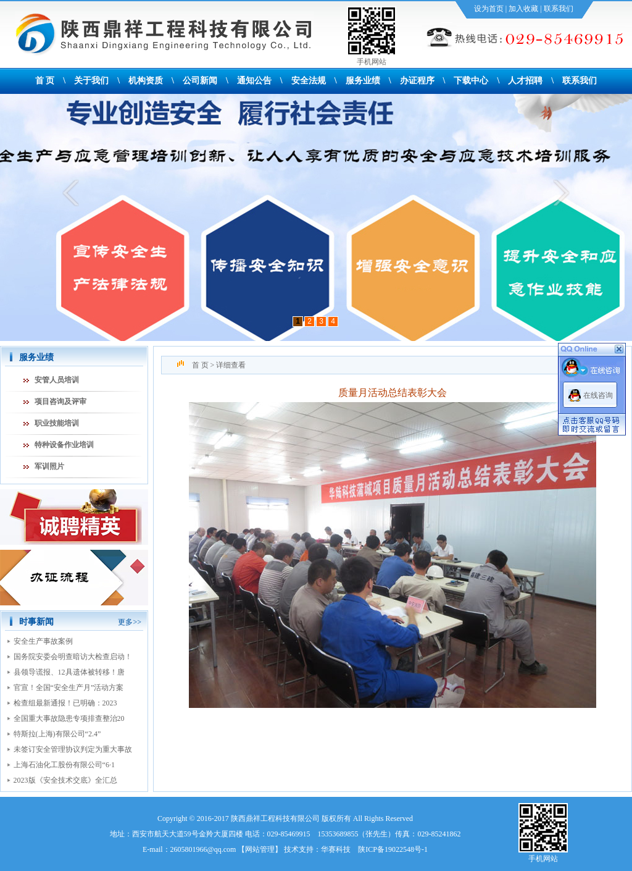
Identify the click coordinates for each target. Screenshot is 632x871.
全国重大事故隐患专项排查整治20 (69, 718)
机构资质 (145, 80)
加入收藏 (523, 8)
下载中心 (471, 80)
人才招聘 (525, 80)
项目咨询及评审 (60, 401)
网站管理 (260, 849)
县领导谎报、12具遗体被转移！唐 (69, 672)
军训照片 (49, 466)
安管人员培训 (57, 380)
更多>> (129, 622)
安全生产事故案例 (43, 641)
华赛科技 (336, 849)
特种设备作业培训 (64, 444)
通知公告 (254, 80)
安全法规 (308, 80)
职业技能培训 (57, 423)
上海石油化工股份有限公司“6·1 (64, 764)
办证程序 (417, 80)
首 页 (45, 80)
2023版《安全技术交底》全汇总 (65, 780)
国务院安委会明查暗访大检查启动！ (73, 656)
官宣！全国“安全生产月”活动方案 (69, 687)
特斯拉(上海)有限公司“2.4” (57, 734)
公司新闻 (200, 80)
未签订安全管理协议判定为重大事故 (73, 749)
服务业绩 (363, 80)
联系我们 (558, 8)
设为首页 (489, 8)
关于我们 (91, 80)
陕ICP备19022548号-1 (393, 849)
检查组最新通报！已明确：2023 (65, 703)
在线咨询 (598, 395)
